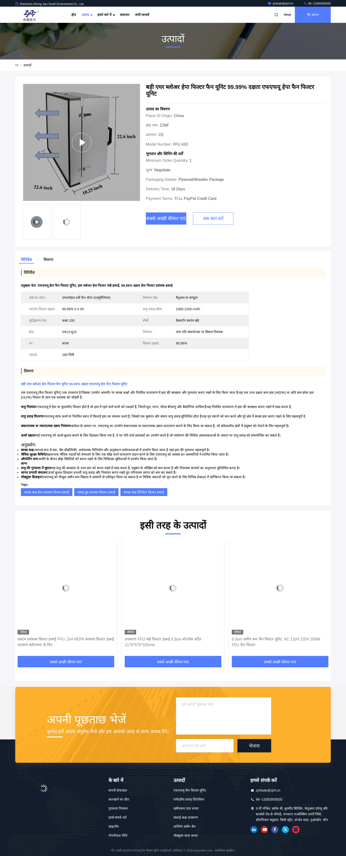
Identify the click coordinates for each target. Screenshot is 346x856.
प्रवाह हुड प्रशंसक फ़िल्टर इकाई (96, 492)
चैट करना (313, 15)
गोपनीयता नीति (118, 835)
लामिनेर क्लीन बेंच (184, 826)
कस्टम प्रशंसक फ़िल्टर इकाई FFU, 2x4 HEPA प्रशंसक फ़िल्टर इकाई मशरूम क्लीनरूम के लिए (66, 642)
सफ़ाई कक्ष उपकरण (185, 817)
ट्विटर (285, 829)
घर (17, 65)
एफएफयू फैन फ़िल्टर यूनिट (189, 790)
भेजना (254, 745)
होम (73, 15)
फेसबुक (274, 829)
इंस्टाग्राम (295, 829)
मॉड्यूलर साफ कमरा (185, 835)
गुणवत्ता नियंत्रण (118, 808)
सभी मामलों (142, 15)
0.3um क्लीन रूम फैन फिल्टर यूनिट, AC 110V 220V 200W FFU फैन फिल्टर (276, 642)
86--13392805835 (317, 3)
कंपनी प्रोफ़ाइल (118, 790)
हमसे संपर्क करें (118, 817)
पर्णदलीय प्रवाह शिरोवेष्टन (188, 799)
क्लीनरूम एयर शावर (186, 808)
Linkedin (253, 829)
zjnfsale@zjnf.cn (281, 3)
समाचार (124, 15)
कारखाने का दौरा (119, 799)
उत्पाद (87, 15)
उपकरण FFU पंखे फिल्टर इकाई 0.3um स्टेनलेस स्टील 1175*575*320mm (163, 642)
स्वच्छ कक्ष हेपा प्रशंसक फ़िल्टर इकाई (46, 492)
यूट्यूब (264, 829)
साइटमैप (114, 826)
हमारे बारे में (105, 15)
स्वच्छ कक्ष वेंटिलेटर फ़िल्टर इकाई (144, 492)
